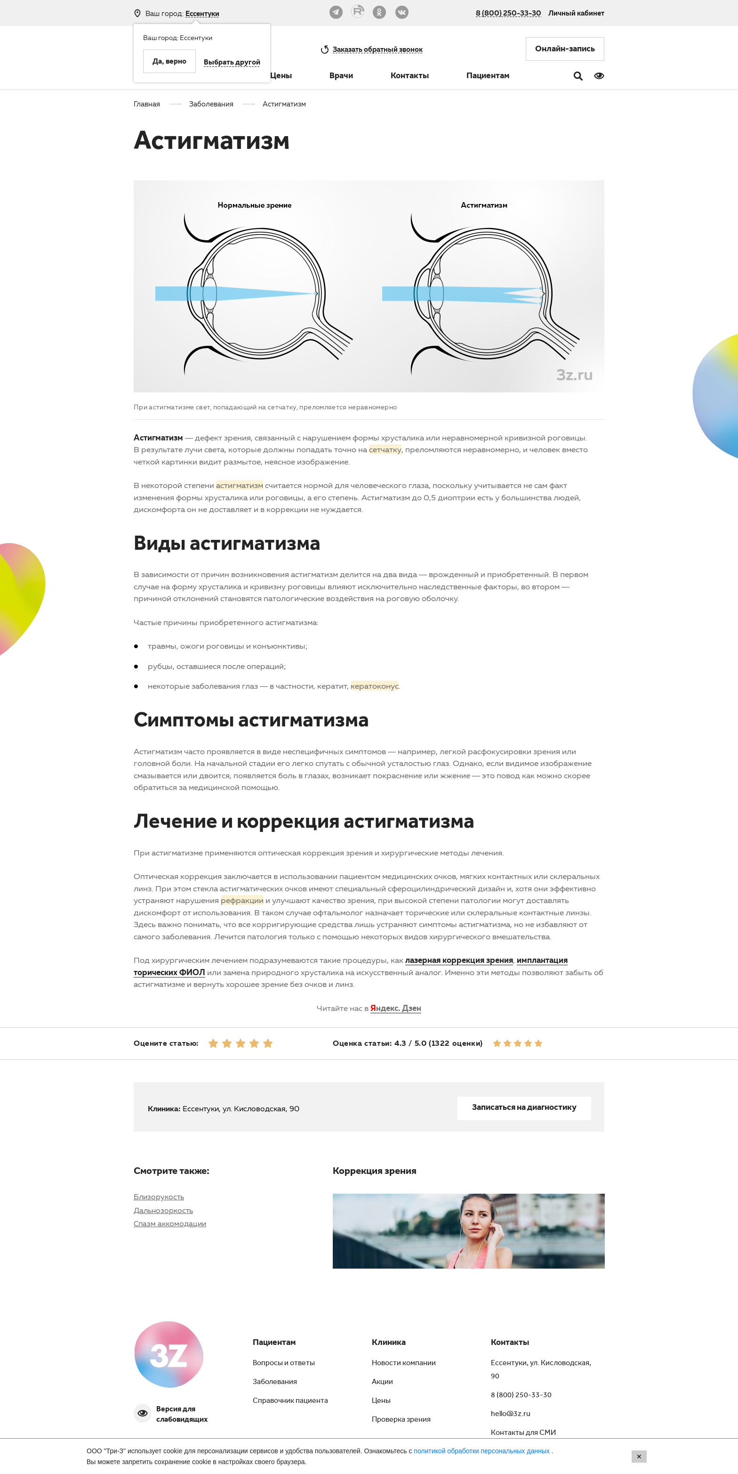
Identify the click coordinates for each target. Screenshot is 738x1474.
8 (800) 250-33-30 (508, 12)
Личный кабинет (576, 12)
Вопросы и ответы (284, 1364)
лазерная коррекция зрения (459, 960)
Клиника (389, 1343)
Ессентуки (202, 13)
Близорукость (159, 1196)
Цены (281, 77)
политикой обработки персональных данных (482, 1451)
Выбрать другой (232, 63)
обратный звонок (378, 49)
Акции (382, 1382)
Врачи (341, 77)
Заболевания (275, 1382)
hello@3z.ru (510, 1414)
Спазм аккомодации (170, 1223)
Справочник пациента (290, 1401)
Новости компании (404, 1364)
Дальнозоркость (163, 1210)
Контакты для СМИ (523, 1433)
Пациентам (488, 77)
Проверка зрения (401, 1420)
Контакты (410, 77)
